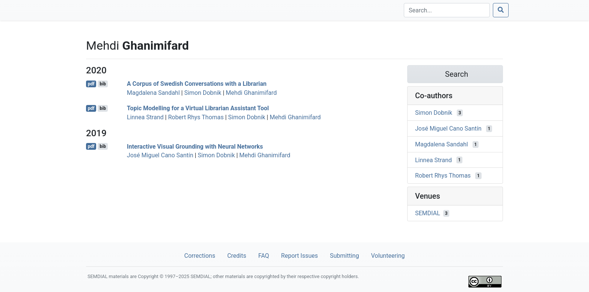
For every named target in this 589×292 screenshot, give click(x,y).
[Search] (447, 10)
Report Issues (299, 255)
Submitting (344, 255)
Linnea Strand (145, 117)
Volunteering (388, 255)
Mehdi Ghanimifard (251, 92)
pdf (91, 84)
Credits (236, 255)
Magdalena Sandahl (153, 92)
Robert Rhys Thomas (196, 117)
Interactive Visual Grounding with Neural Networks (195, 146)
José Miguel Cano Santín (160, 155)
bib (103, 84)
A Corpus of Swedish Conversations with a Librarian (197, 83)
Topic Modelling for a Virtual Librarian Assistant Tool (198, 108)
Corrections (199, 255)
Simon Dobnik (202, 92)
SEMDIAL (427, 213)
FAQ (263, 255)
